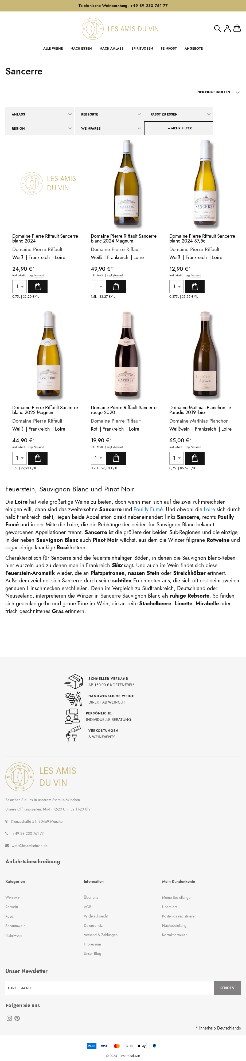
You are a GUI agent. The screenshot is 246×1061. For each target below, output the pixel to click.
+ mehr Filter (180, 128)
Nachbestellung (174, 925)
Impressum (92, 944)
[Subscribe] (227, 988)
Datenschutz (93, 925)
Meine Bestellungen (177, 897)
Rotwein (11, 906)
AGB (87, 906)
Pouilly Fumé (148, 509)
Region (18, 128)
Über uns (91, 897)
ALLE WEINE (53, 48)
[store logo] (120, 29)
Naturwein (13, 935)
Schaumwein (15, 925)
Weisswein (13, 897)
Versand (39, 275)
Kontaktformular (174, 934)
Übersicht (169, 906)
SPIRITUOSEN (142, 48)
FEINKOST (169, 48)
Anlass (18, 114)
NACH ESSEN (81, 48)
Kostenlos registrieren (179, 916)
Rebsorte (89, 114)
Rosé (9, 916)
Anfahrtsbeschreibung (32, 861)
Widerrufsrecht (96, 916)
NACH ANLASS (112, 48)
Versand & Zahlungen (101, 934)
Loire (60, 257)
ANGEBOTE (194, 48)
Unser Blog (92, 953)
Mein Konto (227, 28)
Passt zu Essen (164, 114)
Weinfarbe (90, 128)
